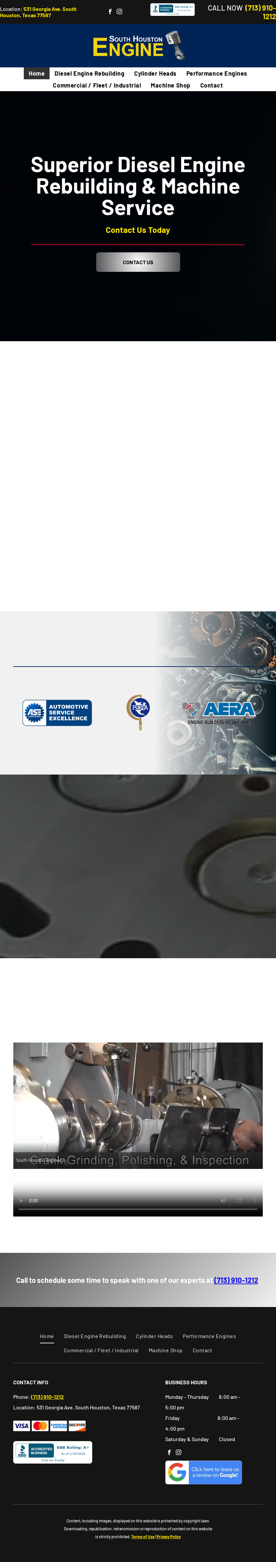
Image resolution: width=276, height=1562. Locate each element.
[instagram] (119, 13)
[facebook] (110, 13)
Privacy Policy (169, 1536)
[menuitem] (37, 73)
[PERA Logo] (138, 713)
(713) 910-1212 (236, 1280)
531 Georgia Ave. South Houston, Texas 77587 (38, 12)
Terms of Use (143, 1536)
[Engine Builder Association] (219, 713)
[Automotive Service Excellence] (57, 713)
